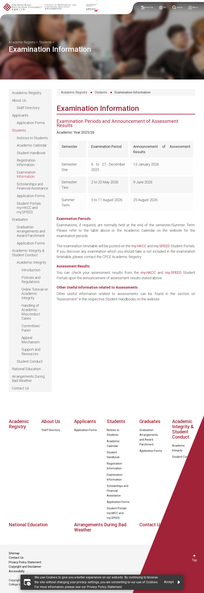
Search (178, 8)
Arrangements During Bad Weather (28, 378)
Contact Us (20, 388)
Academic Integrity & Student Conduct (28, 252)
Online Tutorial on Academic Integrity (35, 293)
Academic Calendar (32, 145)
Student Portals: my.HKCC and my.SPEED (29, 207)
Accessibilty (17, 571)
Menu (193, 7)
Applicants (20, 115)
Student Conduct (30, 361)
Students (45, 42)
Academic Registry (22, 42)
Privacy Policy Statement (25, 562)
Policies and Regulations (31, 279)
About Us (19, 100)
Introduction (31, 270)
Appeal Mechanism (31, 340)
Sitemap (14, 553)
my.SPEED (162, 246)
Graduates (20, 219)
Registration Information (26, 162)
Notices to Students (32, 138)
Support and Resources (31, 351)
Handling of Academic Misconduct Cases (31, 312)
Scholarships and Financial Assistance (32, 186)
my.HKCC (138, 246)
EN (162, 7)
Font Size (147, 7)
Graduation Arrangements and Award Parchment (31, 231)
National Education (26, 369)
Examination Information (26, 174)
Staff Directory (28, 108)
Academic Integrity (31, 262)
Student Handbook (31, 153)
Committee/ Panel (31, 328)
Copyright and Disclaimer (25, 566)
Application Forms (31, 123)
